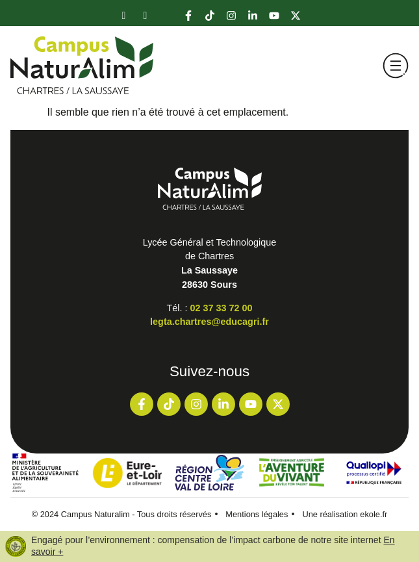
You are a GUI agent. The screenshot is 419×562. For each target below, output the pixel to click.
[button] (396, 66)
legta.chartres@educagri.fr (209, 321)
